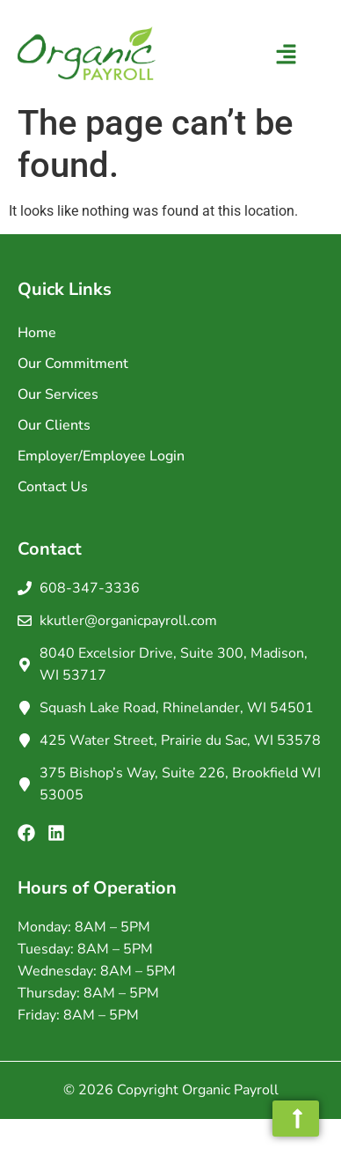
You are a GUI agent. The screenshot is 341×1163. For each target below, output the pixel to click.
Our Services (58, 394)
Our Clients (54, 425)
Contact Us (53, 487)
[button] (287, 56)
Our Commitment (73, 363)
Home (37, 332)
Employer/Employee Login (101, 456)
